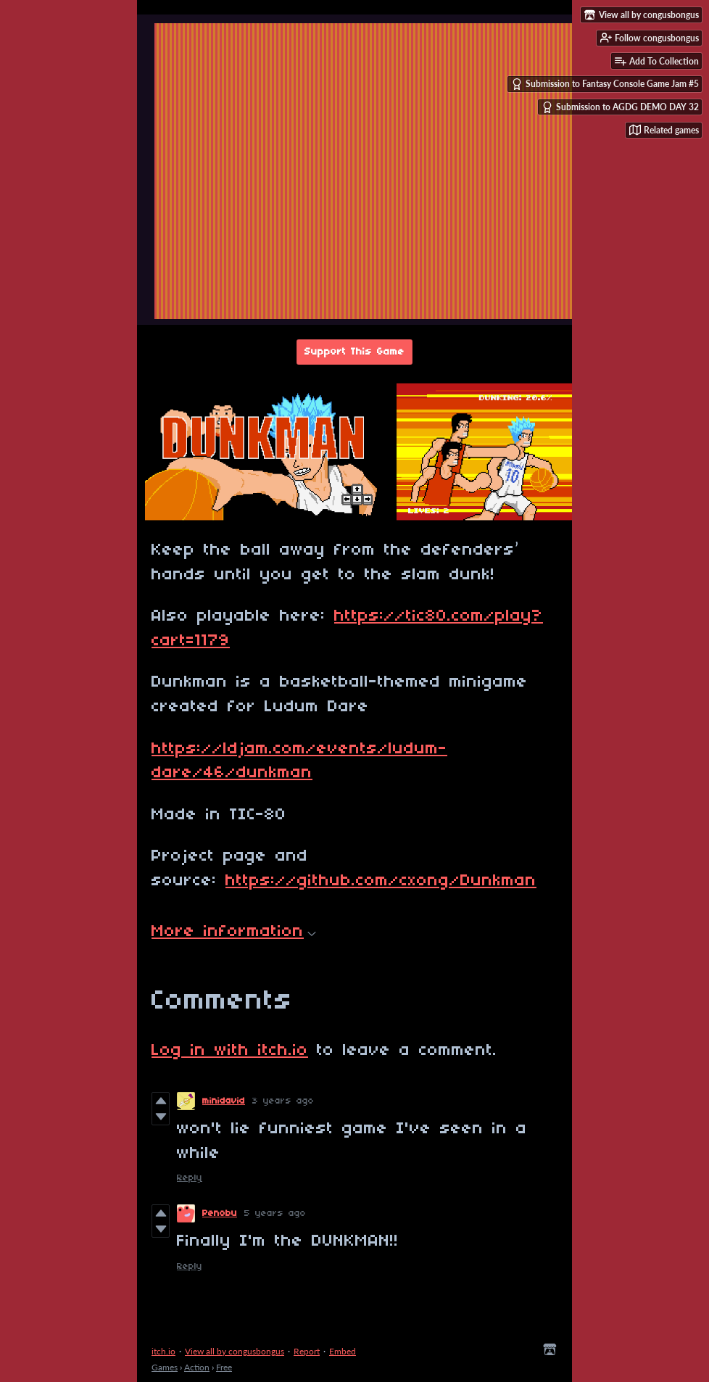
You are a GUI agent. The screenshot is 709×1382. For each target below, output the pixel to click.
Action (197, 1367)
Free (224, 1367)
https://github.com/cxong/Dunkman (380, 881)
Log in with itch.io (230, 1050)
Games (165, 1367)
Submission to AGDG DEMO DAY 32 (620, 107)
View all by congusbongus (234, 1351)
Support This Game (354, 352)
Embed (342, 1351)
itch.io (163, 1351)
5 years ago (275, 1213)
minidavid (223, 1101)
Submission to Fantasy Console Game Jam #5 (605, 84)
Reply (189, 1178)
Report (307, 1351)
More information (234, 931)
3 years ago (283, 1101)
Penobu (219, 1213)
